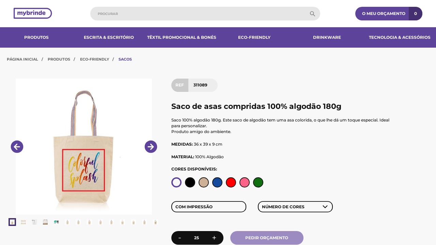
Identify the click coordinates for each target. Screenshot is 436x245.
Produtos (36, 37)
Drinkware (327, 37)
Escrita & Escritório (109, 37)
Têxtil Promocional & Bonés (181, 37)
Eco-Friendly (254, 37)
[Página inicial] (33, 14)
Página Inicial (22, 59)
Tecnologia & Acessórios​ (400, 37)
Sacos (125, 59)
